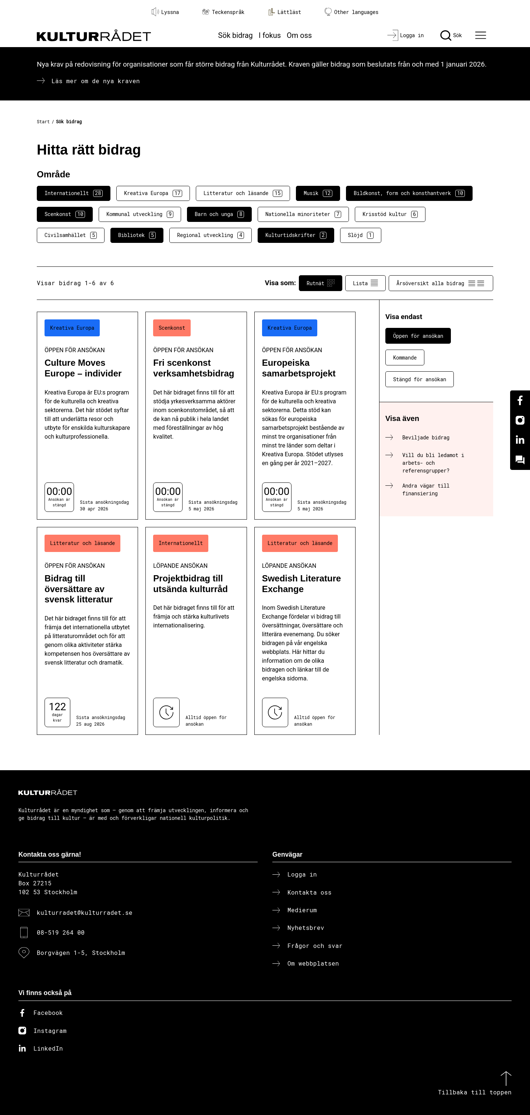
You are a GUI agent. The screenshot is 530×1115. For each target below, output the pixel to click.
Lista (365, 283)
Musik (318, 193)
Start (43, 121)
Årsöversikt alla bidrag (440, 283)
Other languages (351, 12)
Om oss (299, 35)
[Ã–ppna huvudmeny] (481, 35)
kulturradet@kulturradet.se (84, 912)
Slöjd (361, 235)
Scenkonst (65, 214)
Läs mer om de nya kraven (96, 81)
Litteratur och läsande (243, 193)
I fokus (270, 35)
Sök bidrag (235, 35)
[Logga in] (405, 35)
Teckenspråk (223, 11)
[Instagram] (520, 420)
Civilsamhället (71, 235)
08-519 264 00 (61, 932)
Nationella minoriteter (303, 214)
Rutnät (321, 283)
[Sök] (451, 35)
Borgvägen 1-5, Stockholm (81, 952)
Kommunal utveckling (139, 214)
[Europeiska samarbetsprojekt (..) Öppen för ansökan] (305, 416)
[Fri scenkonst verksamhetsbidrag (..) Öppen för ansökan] (196, 416)
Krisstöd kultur (390, 214)
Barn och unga (219, 214)
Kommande (405, 357)
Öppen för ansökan (418, 335)
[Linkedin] (520, 440)
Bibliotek (137, 235)
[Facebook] (520, 400)
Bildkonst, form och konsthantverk (409, 193)
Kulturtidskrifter (295, 235)
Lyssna (165, 11)
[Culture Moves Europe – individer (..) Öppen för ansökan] (87, 416)
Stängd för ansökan (419, 379)
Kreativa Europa (153, 193)
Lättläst (284, 11)
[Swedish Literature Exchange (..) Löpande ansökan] (305, 631)
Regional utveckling (210, 235)
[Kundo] (520, 460)
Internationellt (74, 193)
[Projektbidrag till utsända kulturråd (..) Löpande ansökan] (196, 631)
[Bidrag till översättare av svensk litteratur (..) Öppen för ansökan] (87, 631)
